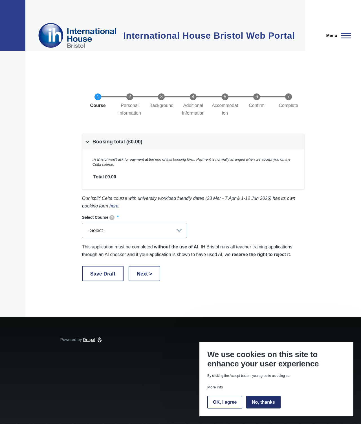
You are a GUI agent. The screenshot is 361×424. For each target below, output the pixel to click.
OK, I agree (225, 402)
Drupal (89, 339)
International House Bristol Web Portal (209, 35)
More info (215, 387)
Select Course (98, 217)
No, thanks (263, 402)
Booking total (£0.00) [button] (117, 142)
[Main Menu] (337, 35)
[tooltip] (112, 217)
